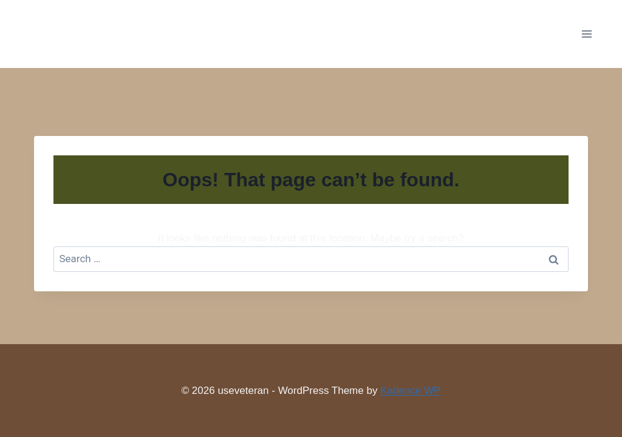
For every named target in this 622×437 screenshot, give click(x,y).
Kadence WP (410, 390)
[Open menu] (586, 33)
